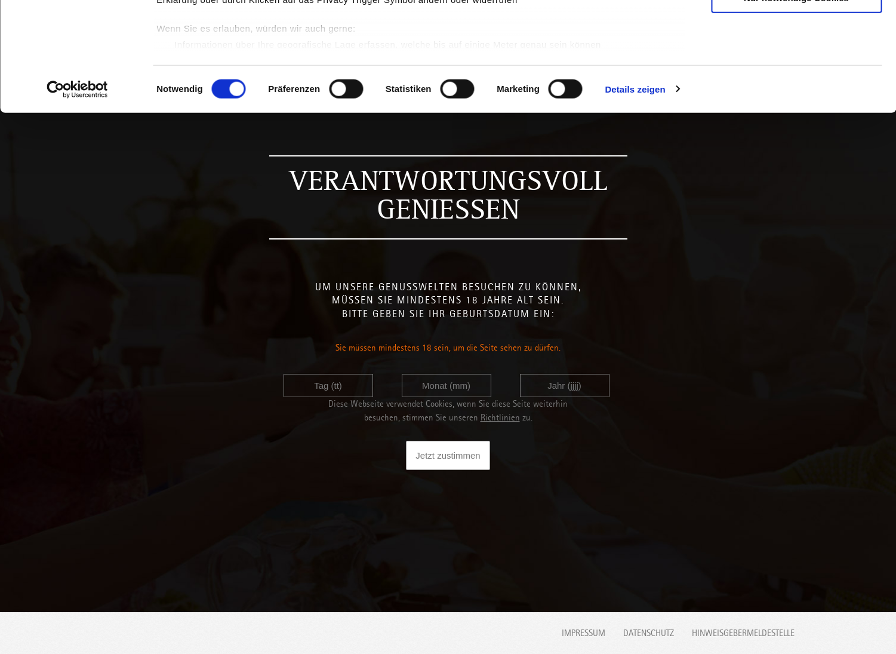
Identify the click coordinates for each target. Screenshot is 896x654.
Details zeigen (635, 191)
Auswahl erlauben (796, 65)
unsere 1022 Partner (238, 43)
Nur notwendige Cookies (796, 99)
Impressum (583, 633)
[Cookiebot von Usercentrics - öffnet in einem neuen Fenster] (77, 191)
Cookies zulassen (796, 29)
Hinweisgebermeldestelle (743, 633)
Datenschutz (648, 633)
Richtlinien (500, 417)
